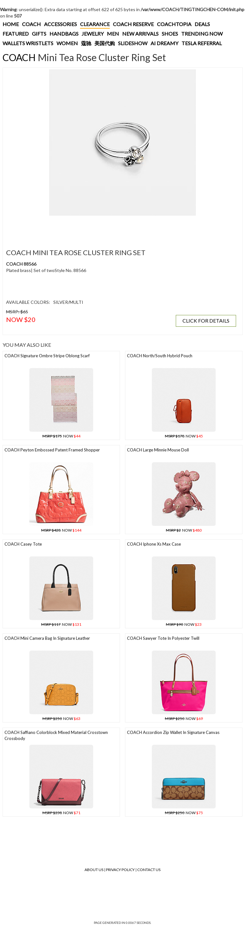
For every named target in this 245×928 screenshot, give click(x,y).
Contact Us (148, 869)
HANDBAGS (63, 34)
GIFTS (39, 34)
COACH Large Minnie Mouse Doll (158, 449)
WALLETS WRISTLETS (28, 43)
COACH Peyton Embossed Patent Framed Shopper (52, 449)
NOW (61, 436)
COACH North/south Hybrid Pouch (159, 355)
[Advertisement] (121, 228)
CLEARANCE (95, 24)
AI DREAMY (164, 43)
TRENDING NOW (202, 34)
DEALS (202, 24)
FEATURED (16, 34)
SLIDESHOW (132, 43)
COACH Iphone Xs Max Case (154, 544)
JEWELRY (93, 34)
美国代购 (104, 43)
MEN (113, 34)
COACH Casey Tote (23, 544)
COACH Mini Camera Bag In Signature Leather (47, 638)
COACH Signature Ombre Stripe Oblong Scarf (47, 355)
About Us (94, 869)
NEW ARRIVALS (140, 34)
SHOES (170, 34)
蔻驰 (86, 43)
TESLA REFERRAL (202, 43)
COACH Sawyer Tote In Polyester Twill (163, 638)
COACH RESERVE (133, 24)
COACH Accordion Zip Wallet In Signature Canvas (173, 732)
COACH (31, 24)
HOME (11, 24)
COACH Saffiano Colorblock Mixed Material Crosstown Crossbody (56, 735)
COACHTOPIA (174, 24)
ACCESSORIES (60, 24)
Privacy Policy (120, 869)
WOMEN (67, 43)
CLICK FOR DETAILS (205, 320)
